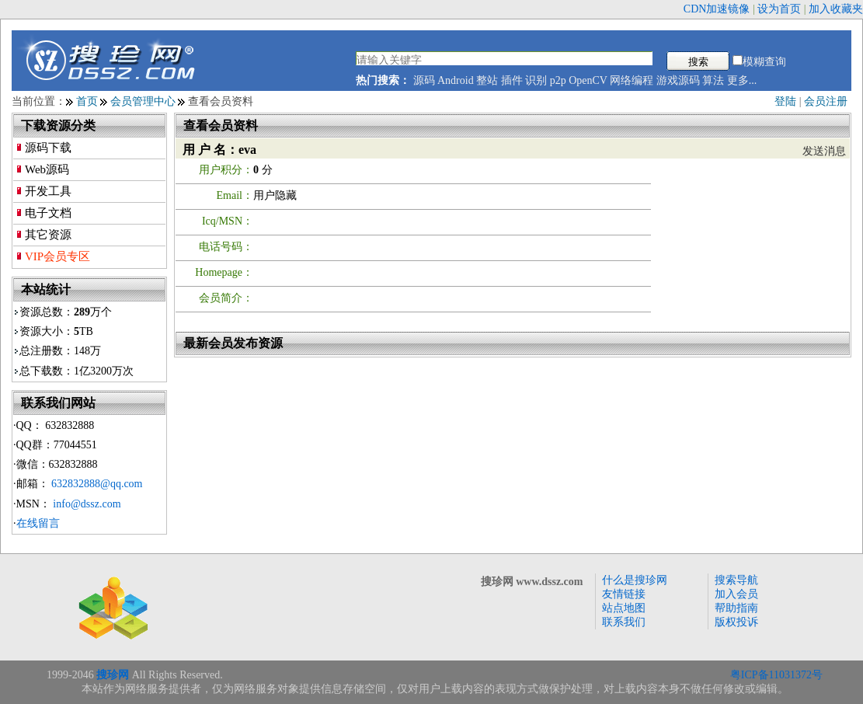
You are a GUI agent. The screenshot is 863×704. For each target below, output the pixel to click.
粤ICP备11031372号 (776, 675)
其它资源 (48, 234)
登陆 (785, 101)
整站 (487, 80)
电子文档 (48, 213)
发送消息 (824, 151)
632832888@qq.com (97, 484)
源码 (424, 80)
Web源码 (47, 169)
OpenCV (588, 80)
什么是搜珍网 (634, 580)
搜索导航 (736, 580)
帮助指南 (736, 608)
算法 (713, 80)
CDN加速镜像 (717, 9)
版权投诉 (736, 622)
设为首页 (779, 9)
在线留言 (38, 523)
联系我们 (624, 622)
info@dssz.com (86, 504)
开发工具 (48, 191)
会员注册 (825, 101)
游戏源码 (678, 80)
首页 (87, 101)
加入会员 (736, 594)
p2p (558, 80)
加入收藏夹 (836, 9)
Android (455, 80)
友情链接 (624, 594)
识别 (536, 80)
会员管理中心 (143, 101)
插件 (512, 80)
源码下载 (48, 147)
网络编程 (631, 80)
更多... (742, 80)
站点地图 (624, 608)
